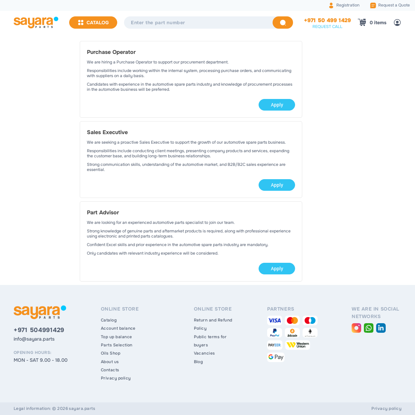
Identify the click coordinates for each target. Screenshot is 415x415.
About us (110, 361)
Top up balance (116, 337)
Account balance (118, 328)
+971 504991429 (39, 330)
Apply (277, 104)
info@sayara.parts (34, 339)
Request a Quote (394, 5)
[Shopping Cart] (372, 22)
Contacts (110, 370)
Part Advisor (103, 212)
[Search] (283, 22)
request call (327, 27)
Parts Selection (117, 345)
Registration (347, 5)
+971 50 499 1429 (327, 20)
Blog (198, 361)
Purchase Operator (111, 52)
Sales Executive (107, 132)
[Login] (397, 22)
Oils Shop (110, 353)
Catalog (93, 22)
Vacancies (204, 353)
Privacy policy (116, 378)
